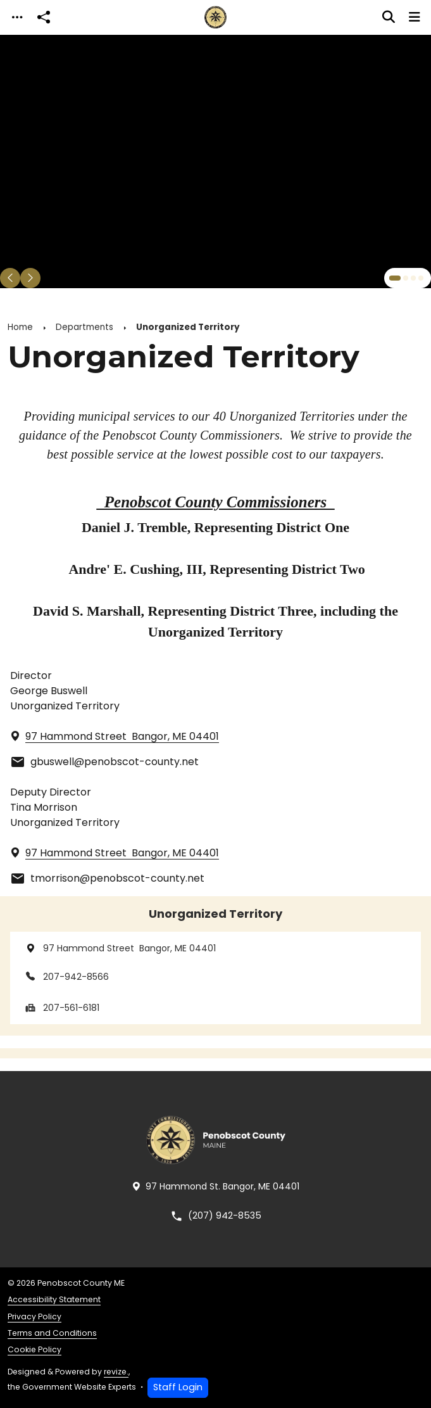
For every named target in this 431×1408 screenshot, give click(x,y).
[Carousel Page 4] (420, 278)
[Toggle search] (389, 17)
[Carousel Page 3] (413, 278)
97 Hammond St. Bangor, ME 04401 (215, 1186)
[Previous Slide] (10, 278)
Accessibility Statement (54, 1299)
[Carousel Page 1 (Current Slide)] (395, 278)
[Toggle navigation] (17, 17)
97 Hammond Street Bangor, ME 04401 (119, 948)
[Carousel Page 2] (405, 278)
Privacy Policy (34, 1316)
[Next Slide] (30, 278)
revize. (116, 1371)
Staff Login (178, 1387)
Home (20, 327)
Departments (84, 327)
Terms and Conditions (52, 1333)
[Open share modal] (44, 17)
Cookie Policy (34, 1349)
